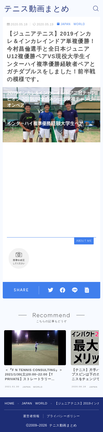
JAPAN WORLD (71, 24)
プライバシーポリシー (63, 416)
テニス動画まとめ (36, 8)
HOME (9, 403)
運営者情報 (31, 416)
